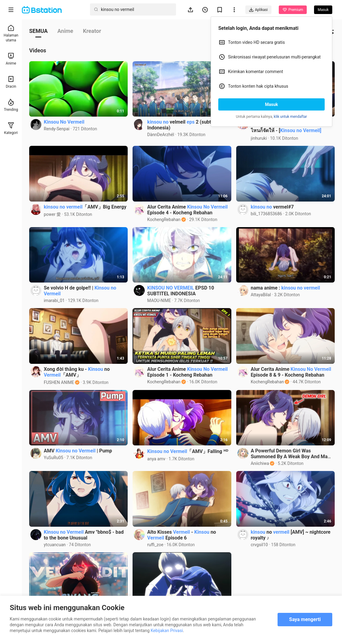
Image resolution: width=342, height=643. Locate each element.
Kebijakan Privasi (166, 630)
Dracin (11, 82)
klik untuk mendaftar (290, 116)
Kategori (11, 128)
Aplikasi (258, 9)
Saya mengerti (305, 619)
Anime (11, 58)
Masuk (271, 104)
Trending (11, 105)
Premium (292, 9)
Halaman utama (11, 33)
